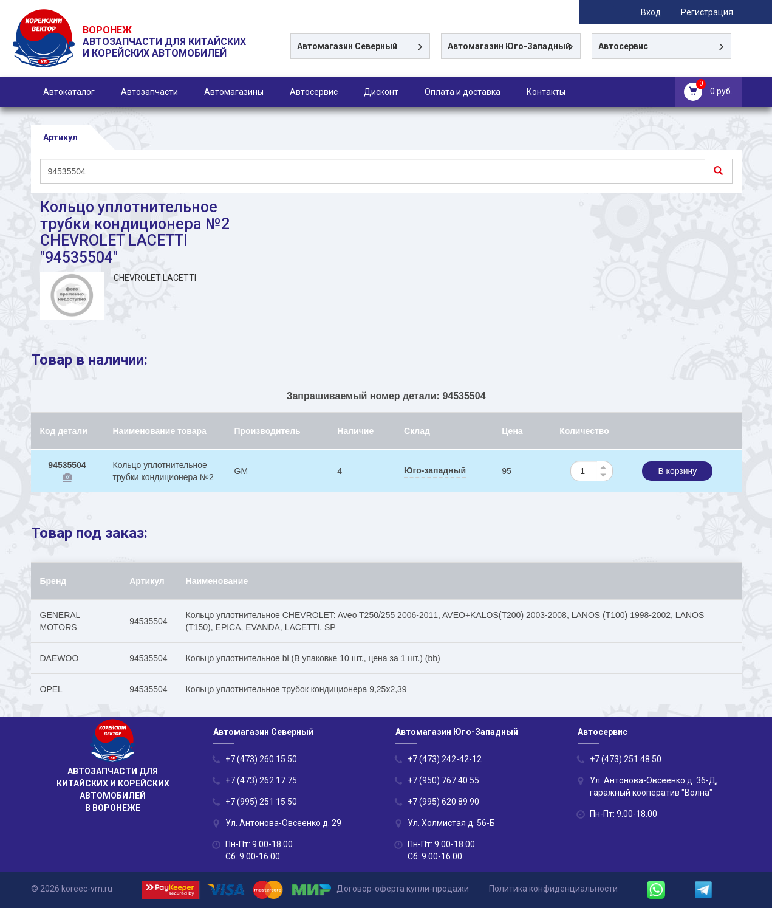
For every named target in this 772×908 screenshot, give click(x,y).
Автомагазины (234, 92)
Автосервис (314, 92)
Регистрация (715, 12)
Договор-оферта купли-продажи (402, 889)
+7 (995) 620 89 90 (443, 802)
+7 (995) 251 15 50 (261, 802)
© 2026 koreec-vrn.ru (71, 889)
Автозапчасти (149, 92)
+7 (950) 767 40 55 (443, 780)
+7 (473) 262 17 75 (261, 780)
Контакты (546, 92)
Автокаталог (69, 92)
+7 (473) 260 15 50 (261, 759)
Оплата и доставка (462, 92)
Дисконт (381, 92)
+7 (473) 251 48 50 (625, 759)
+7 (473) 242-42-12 (445, 759)
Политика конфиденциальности (553, 889)
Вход (659, 12)
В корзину (677, 471)
